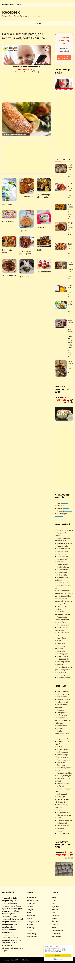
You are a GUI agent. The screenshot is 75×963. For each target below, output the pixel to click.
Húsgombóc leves (64, 812)
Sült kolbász (70, 207)
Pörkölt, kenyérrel (70, 226)
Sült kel (39, 250)
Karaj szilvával (62, 656)
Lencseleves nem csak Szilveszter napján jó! (63, 585)
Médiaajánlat (25, 960)
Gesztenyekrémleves (65, 530)
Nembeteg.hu (31, 928)
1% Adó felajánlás (33, 900)
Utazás (29, 931)
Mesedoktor (31, 916)
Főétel (63, 508)
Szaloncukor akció (64, 833)
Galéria (7, 34)
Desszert (64, 511)
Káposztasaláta (63, 739)
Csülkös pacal (62, 702)
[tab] (58, 160)
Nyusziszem (61, 672)
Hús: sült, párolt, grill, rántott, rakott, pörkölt (23, 36)
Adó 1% (29, 919)
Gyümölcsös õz (63, 659)
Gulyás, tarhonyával (64, 776)
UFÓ (53, 913)
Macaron (60, 828)
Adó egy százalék (33, 922)
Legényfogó (61, 643)
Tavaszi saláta (62, 556)
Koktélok (30, 925)
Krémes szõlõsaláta (64, 543)
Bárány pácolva (63, 567)
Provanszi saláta (63, 559)
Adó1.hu (55, 910)
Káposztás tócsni (26, 197)
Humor (54, 919)
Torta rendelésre (63, 760)
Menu (37, 23)
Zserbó (60, 818)
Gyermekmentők (57, 931)
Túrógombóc (70, 304)
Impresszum (6, 960)
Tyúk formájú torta (26, 276)
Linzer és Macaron (64, 815)
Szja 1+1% (55, 907)
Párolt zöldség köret (64, 773)
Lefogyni (30, 910)
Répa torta (23, 231)
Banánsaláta (62, 572)
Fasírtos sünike (62, 546)
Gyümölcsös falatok (7, 251)
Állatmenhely (31, 934)
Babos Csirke (62, 575)
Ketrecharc (55, 916)
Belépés (19, 4)
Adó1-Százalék (32, 937)
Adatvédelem (15, 960)
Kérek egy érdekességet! (64, 57)
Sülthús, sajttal (63, 752)
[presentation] (58, 160)
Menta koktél (7, 204)
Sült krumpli (62, 794)
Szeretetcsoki (56, 934)
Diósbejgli (61, 797)
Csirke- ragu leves (63, 675)
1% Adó (54, 900)
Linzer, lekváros (63, 825)
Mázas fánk (41, 227)
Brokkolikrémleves (64, 548)
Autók (54, 928)
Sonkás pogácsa (63, 654)
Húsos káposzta (63, 749)
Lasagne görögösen (64, 677)
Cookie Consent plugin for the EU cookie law (58, 959)
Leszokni (30, 907)
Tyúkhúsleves (62, 622)
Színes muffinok (8, 221)
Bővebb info (58, 952)
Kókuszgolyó (62, 823)
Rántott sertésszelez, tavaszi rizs (62, 733)
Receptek (11, 12)
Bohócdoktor (31, 897)
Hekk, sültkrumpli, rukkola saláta (44, 195)
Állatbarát (55, 922)
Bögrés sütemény (63, 569)
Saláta (59, 747)
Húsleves (60, 728)
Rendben (58, 956)
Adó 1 (54, 897)
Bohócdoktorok (57, 937)
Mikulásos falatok (44, 272)
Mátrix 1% (30, 913)
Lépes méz (70, 287)
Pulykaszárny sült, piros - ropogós (26, 252)
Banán (59, 831)
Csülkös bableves (9, 276)
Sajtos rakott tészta (64, 820)
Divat (53, 904)
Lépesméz (61, 810)
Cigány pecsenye (70, 187)
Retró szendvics (70, 167)
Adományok (31, 904)
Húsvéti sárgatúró (64, 625)
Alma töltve (61, 651)
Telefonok (55, 925)
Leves (62, 503)
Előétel (60, 506)
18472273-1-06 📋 (26, 69)
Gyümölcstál (70, 362)
